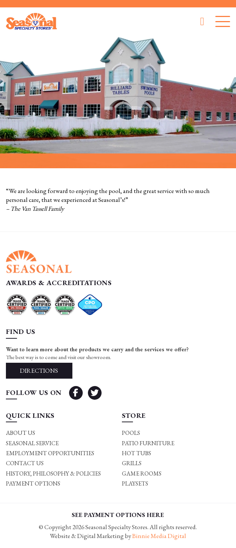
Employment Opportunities (50, 453)
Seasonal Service (32, 443)
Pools (131, 433)
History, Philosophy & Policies (53, 473)
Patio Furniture (148, 443)
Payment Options (33, 483)
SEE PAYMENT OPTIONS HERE (118, 515)
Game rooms (141, 473)
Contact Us (25, 463)
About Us (20, 433)
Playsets (135, 483)
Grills (131, 463)
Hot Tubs (136, 453)
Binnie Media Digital (159, 536)
